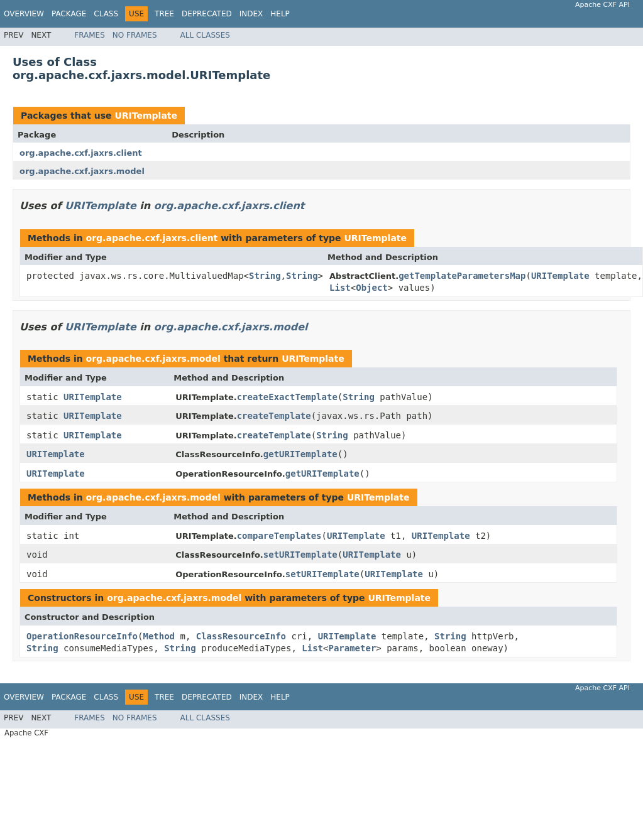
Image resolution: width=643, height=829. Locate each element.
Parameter (352, 648)
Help (280, 13)
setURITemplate (300, 555)
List (340, 288)
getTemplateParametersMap (461, 276)
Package (69, 13)
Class (106, 13)
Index (251, 13)
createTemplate (274, 416)
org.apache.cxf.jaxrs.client (80, 153)
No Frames (135, 35)
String (265, 276)
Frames (89, 35)
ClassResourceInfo (241, 636)
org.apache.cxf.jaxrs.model (82, 171)
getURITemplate (300, 454)
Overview (24, 13)
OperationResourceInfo (82, 636)
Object (372, 288)
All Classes (205, 35)
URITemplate (145, 116)
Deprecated (207, 13)
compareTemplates (279, 536)
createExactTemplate (287, 397)
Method (159, 636)
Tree (164, 13)
